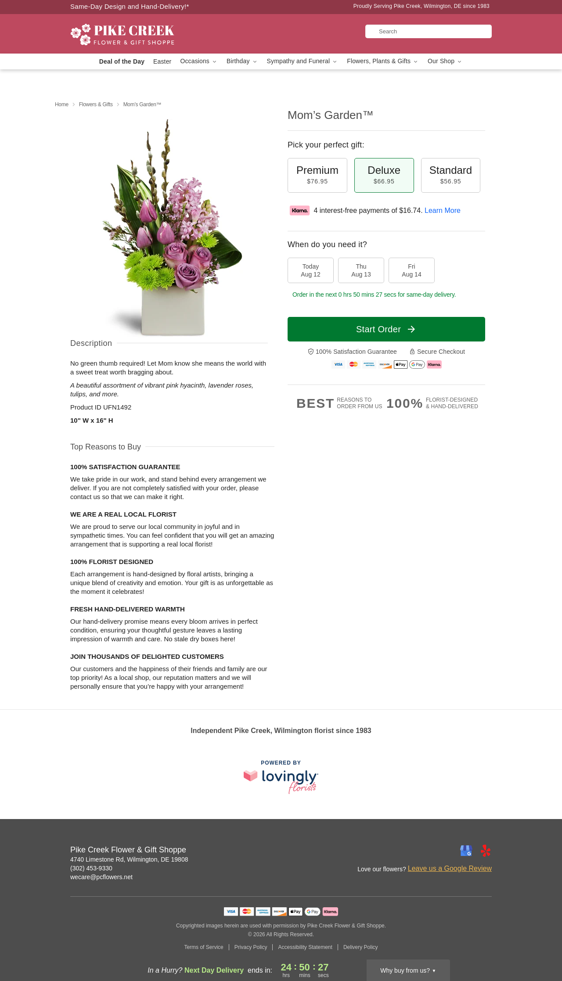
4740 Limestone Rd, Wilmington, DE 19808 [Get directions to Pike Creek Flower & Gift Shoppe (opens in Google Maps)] (129, 859)
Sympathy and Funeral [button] (303, 61)
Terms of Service (203, 947)
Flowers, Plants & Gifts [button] (383, 61)
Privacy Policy (250, 947)
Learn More (443, 210)
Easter (162, 61)
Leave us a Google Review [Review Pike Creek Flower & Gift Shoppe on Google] (450, 868)
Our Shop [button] (445, 61)
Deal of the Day (121, 61)
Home (61, 104)
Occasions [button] (199, 61)
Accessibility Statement (305, 947)
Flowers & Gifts (96, 104)
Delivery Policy (360, 947)
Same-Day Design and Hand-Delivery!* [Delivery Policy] (129, 6)
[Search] (428, 31)
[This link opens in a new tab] (281, 777)
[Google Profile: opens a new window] (466, 850)
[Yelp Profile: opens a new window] (485, 850)
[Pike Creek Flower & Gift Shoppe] (133, 34)
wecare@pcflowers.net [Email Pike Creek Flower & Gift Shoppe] (101, 876)
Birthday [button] (242, 61)
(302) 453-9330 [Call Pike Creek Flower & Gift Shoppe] (91, 868)
